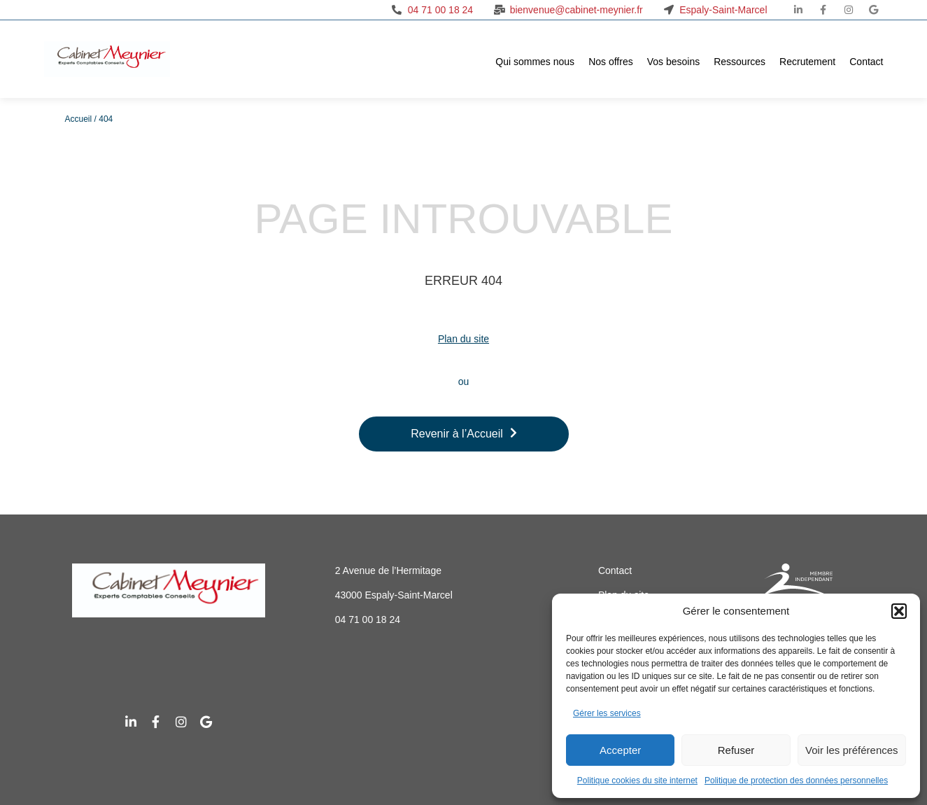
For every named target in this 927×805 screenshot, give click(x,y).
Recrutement (807, 61)
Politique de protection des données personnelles (796, 780)
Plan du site (463, 338)
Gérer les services (607, 713)
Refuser (736, 750)
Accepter (620, 750)
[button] (899, 611)
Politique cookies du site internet (637, 780)
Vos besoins (673, 61)
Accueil (78, 119)
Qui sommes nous (534, 61)
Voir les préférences (851, 750)
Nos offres (610, 61)
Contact (866, 61)
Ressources (739, 61)
